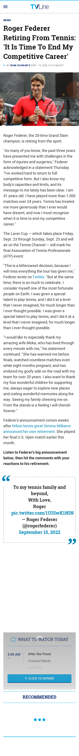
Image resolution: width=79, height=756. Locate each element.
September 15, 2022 (39, 532)
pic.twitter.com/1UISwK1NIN (42, 513)
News (7, 20)
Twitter (38, 277)
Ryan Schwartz (20, 65)
